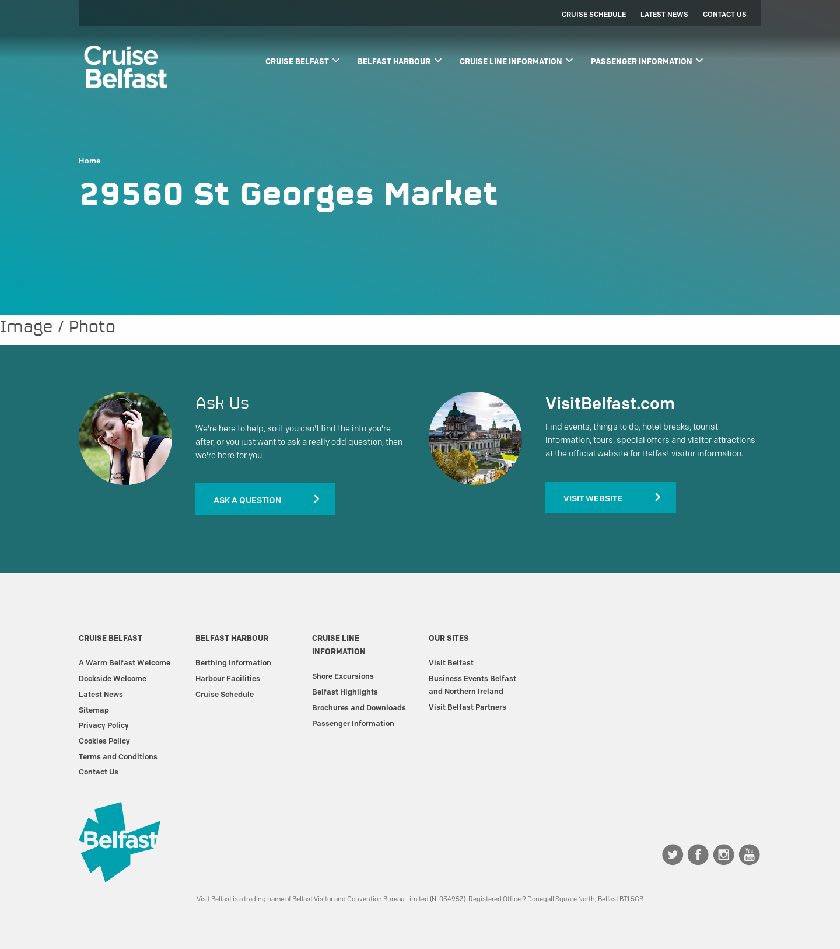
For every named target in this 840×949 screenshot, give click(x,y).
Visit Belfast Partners (467, 706)
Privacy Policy (104, 725)
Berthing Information (233, 662)
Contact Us (725, 14)
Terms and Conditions (118, 756)
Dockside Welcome (112, 678)
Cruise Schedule (594, 14)
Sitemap (94, 709)
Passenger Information (648, 60)
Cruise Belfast (304, 60)
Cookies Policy (104, 740)
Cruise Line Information (518, 60)
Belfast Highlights (345, 691)
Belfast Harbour (401, 60)
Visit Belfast (451, 662)
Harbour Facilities (227, 678)
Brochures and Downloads (359, 707)
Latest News (664, 14)
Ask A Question (247, 500)
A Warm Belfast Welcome (124, 662)
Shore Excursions (343, 676)
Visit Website (593, 498)
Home (89, 161)
